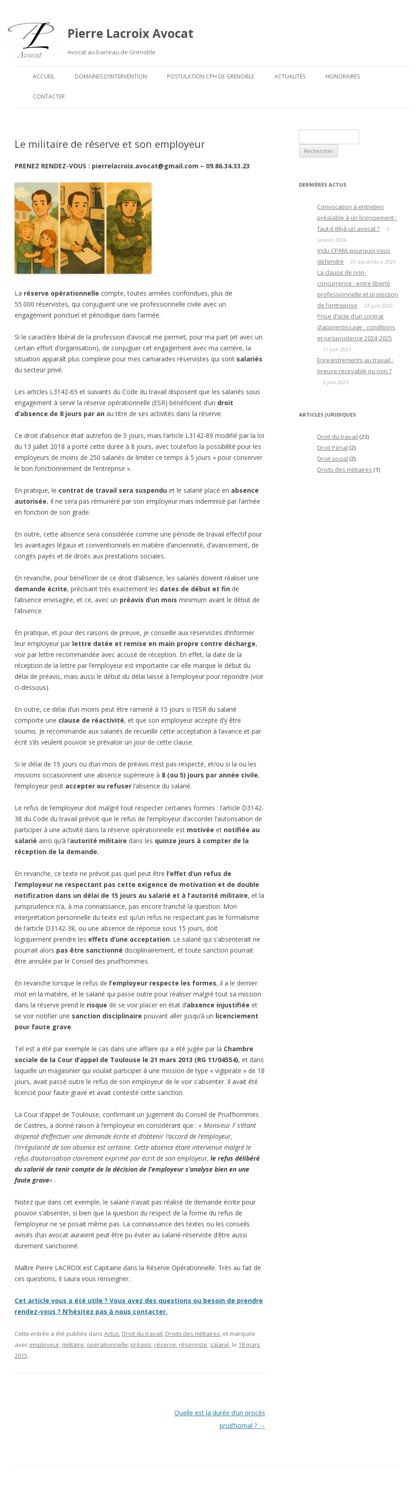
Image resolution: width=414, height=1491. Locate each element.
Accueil (44, 76)
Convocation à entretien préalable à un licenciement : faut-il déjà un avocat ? (357, 218)
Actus (111, 1333)
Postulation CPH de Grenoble (210, 76)
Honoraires (342, 76)
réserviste (193, 1344)
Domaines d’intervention (111, 76)
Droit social (332, 458)
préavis (141, 1344)
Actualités (289, 76)
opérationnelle (107, 1344)
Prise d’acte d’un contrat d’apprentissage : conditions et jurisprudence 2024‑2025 (356, 327)
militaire (73, 1344)
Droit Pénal (332, 447)
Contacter (49, 96)
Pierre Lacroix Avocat (131, 33)
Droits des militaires (192, 1333)
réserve (165, 1344)
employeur (44, 1344)
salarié (219, 1344)
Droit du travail (142, 1333)
